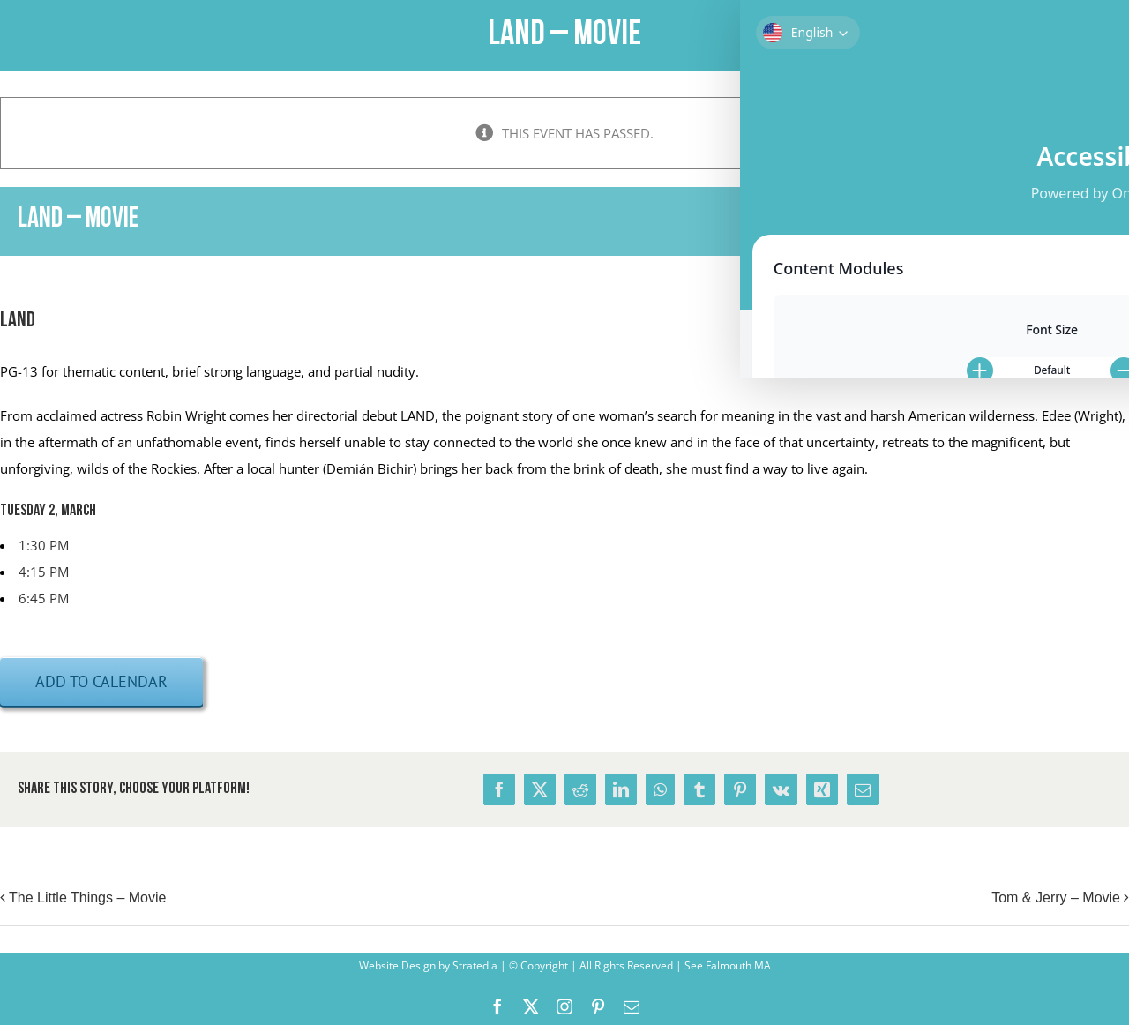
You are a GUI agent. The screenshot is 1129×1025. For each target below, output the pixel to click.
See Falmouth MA (726, 965)
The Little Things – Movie (87, 898)
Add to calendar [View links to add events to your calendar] (101, 681)
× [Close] (1118, 108)
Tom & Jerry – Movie (1055, 898)
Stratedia (474, 965)
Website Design (397, 965)
